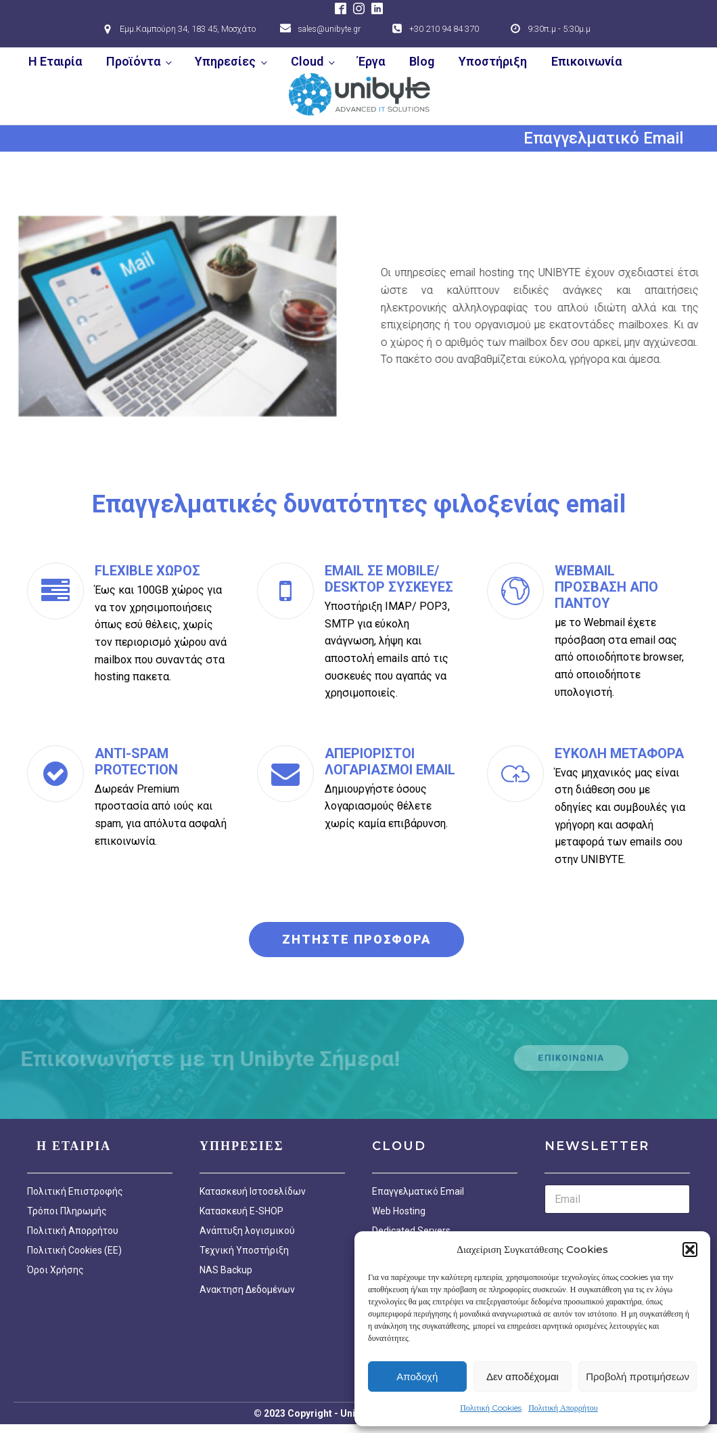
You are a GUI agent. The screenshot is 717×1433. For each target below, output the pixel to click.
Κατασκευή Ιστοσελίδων (253, 1191)
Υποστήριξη (493, 61)
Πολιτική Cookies (491, 1408)
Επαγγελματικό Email (418, 1191)
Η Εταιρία (55, 61)
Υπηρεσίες (225, 61)
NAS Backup (226, 1269)
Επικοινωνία (586, 61)
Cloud (307, 61)
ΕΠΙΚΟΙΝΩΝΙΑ (571, 1057)
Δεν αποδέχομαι (522, 1376)
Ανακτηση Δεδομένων (247, 1289)
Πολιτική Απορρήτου (563, 1408)
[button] (690, 1249)
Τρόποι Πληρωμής (67, 1211)
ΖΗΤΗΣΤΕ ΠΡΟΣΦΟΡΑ (356, 939)
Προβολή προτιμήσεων (637, 1376)
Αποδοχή (417, 1376)
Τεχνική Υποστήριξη (244, 1250)
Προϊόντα (133, 61)
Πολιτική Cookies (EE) (74, 1250)
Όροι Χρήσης (55, 1269)
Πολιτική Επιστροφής (75, 1191)
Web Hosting (398, 1211)
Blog (421, 61)
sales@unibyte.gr (329, 29)
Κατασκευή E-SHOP (241, 1211)
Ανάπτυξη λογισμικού (247, 1230)
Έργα (371, 61)
